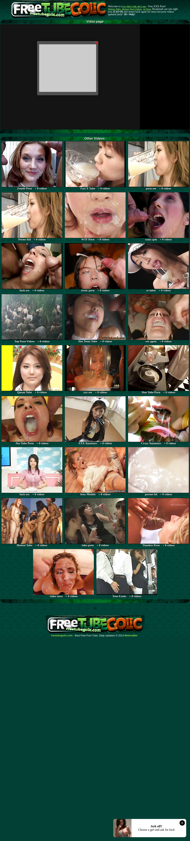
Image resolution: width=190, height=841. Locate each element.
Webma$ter (131, 635)
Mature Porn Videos (132, 9)
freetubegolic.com (62, 635)
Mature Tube (114, 9)
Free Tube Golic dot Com (133, 6)
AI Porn (147, 9)
